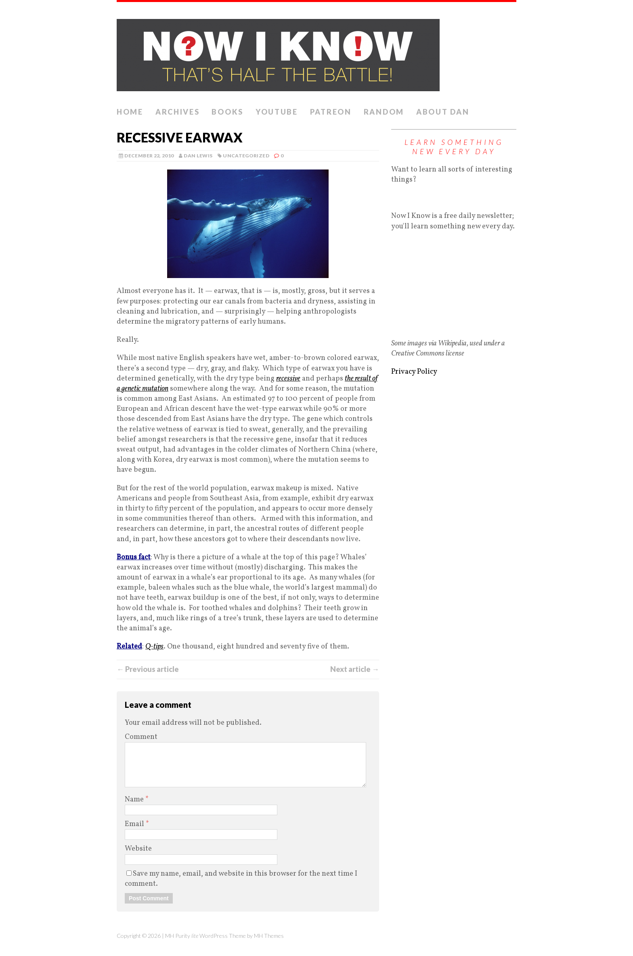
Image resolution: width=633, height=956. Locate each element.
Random (384, 111)
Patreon (331, 111)
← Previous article (148, 669)
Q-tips (154, 647)
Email (135, 824)
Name (135, 800)
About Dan (442, 111)
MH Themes (269, 935)
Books (227, 111)
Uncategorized (246, 156)
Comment (141, 737)
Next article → (354, 669)
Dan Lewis (198, 156)
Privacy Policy (414, 372)
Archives (177, 111)
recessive (288, 379)
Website (138, 849)
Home (130, 111)
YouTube (277, 111)
